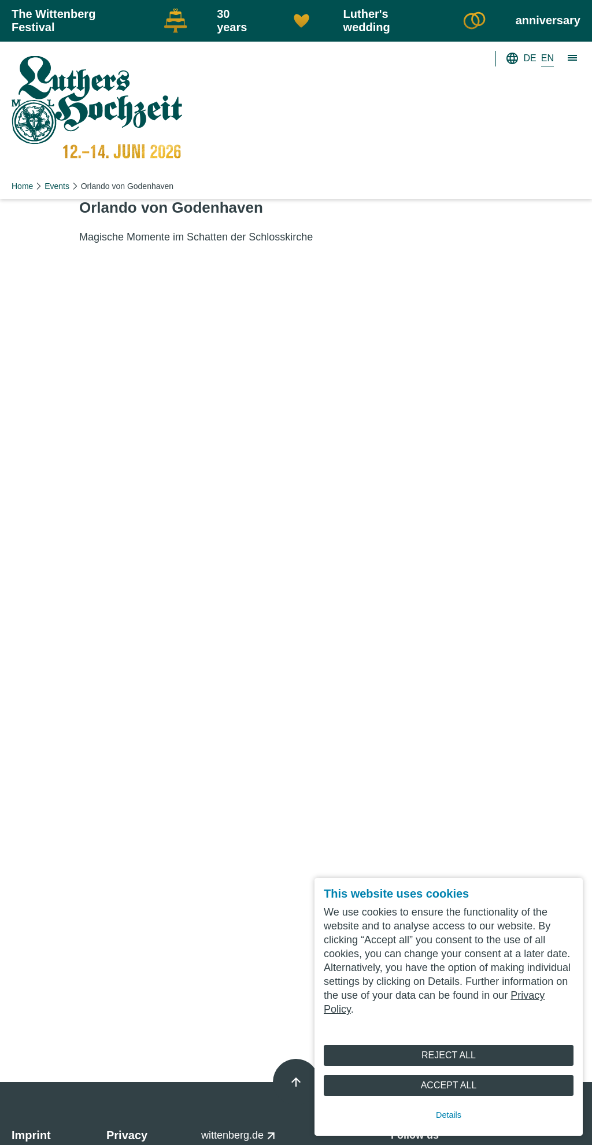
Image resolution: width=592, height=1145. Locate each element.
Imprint (31, 1135)
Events (57, 186)
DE (530, 58)
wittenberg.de (238, 1135)
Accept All (449, 1085)
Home (22, 186)
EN (547, 58)
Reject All (448, 1055)
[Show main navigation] (572, 58)
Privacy (126, 1135)
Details (448, 1115)
